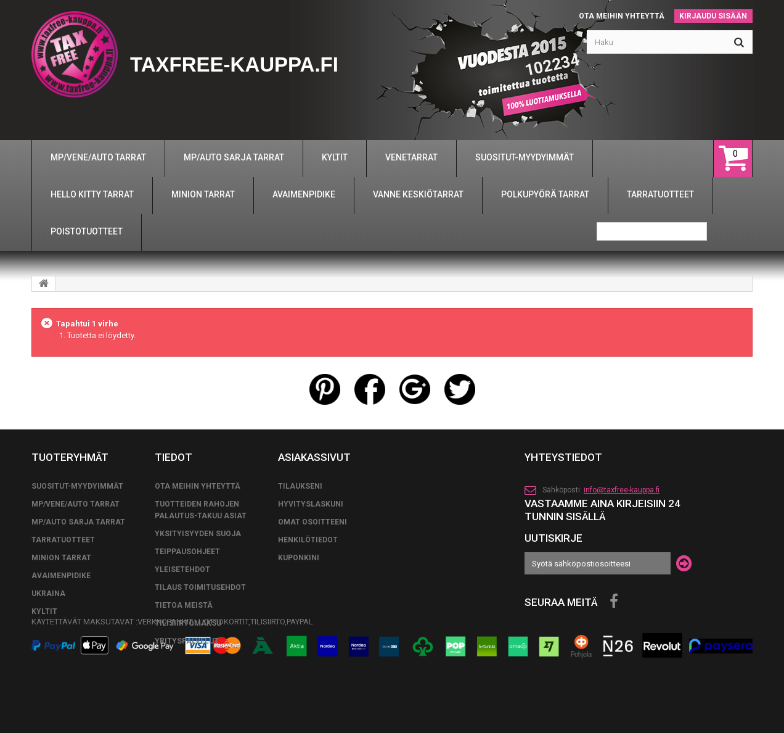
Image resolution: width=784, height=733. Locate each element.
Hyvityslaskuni (310, 504)
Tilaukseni (300, 486)
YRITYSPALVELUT (187, 641)
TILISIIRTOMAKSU (188, 623)
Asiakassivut (314, 457)
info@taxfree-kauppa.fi (621, 490)
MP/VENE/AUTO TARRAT (75, 504)
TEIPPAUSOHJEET (187, 551)
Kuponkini (298, 557)
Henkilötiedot (308, 540)
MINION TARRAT (61, 557)
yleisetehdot (182, 569)
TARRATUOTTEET (63, 540)
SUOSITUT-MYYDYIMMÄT (77, 486)
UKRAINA (48, 593)
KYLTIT (44, 611)
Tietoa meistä (184, 605)
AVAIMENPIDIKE (61, 575)
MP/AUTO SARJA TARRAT (78, 522)
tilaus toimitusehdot (200, 587)
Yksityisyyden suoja (198, 533)
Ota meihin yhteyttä (621, 16)
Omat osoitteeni (312, 522)
